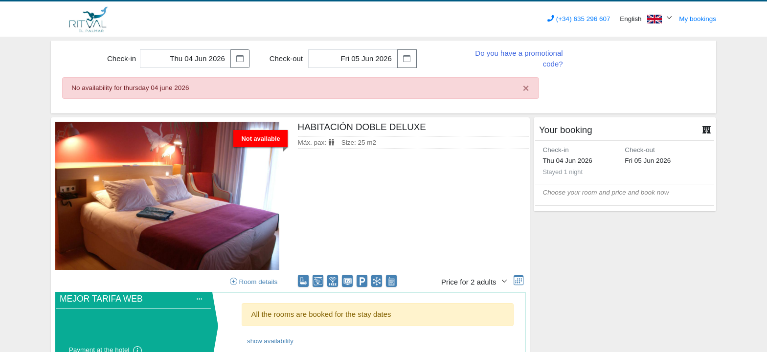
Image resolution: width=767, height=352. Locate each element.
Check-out (286, 58)
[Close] (526, 89)
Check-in (121, 58)
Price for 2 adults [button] (469, 282)
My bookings (697, 18)
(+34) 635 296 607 (578, 18)
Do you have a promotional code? (519, 58)
